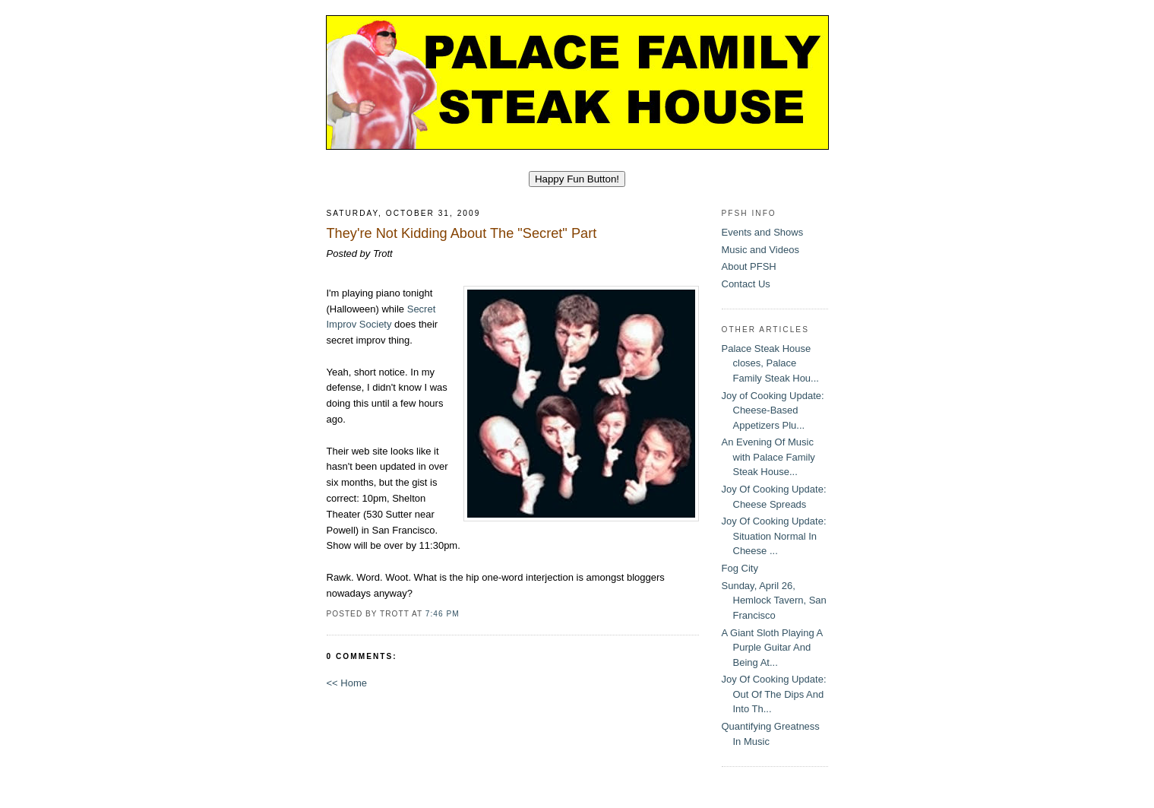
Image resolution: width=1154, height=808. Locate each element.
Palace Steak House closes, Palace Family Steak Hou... (770, 363)
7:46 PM (442, 614)
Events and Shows (763, 232)
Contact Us (746, 284)
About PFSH (749, 266)
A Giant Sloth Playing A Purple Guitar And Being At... (772, 647)
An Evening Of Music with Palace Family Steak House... (768, 456)
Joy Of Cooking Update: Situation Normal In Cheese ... (774, 535)
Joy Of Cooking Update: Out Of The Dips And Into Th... (774, 694)
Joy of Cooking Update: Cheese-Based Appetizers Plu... (773, 410)
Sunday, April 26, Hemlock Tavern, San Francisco (774, 600)
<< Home (347, 683)
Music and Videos (760, 249)
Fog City (740, 568)
